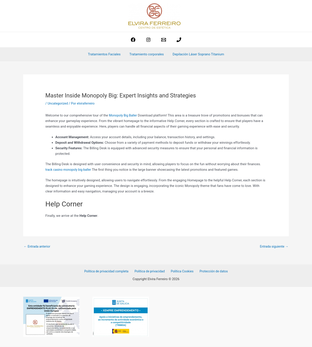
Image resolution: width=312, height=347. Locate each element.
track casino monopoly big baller (69, 169)
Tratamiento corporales (146, 54)
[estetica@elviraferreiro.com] (163, 39)
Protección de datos (212, 272)
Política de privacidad (151, 272)
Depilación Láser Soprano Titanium (196, 54)
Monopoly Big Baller (123, 115)
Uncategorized (58, 103)
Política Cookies (182, 272)
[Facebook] (133, 39)
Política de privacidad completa (108, 272)
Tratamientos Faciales (106, 54)
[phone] (179, 39)
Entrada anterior (37, 247)
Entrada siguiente (273, 247)
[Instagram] (148, 39)
